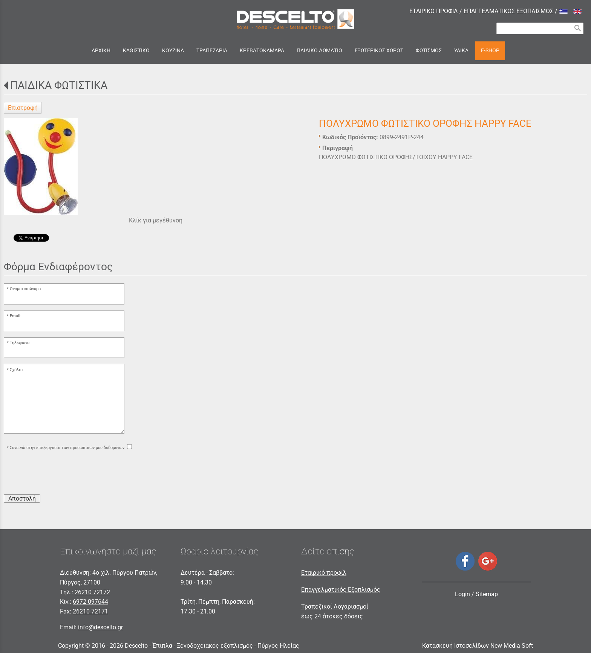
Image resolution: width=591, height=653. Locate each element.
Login (462, 594)
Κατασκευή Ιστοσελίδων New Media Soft (477, 645)
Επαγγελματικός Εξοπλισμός (340, 589)
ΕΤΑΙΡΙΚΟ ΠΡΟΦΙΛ (433, 11)
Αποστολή (22, 498)
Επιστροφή (23, 107)
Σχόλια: (17, 369)
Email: (15, 316)
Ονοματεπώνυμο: (26, 288)
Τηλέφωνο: (20, 342)
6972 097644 (90, 601)
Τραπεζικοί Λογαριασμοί (334, 606)
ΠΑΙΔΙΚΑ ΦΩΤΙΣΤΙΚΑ (58, 85)
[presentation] (61, 473)
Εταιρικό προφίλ (323, 572)
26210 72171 (90, 611)
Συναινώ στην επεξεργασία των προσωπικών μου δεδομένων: (68, 447)
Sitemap (487, 594)
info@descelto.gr (100, 627)
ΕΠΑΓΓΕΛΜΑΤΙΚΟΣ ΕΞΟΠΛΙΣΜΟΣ (508, 11)
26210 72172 (92, 592)
